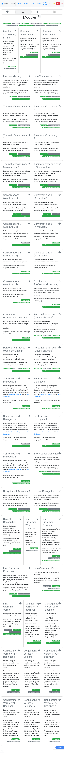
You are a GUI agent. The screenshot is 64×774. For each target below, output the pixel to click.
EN (58, 3)
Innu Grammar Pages (15, 394)
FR (62, 3)
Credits (33, 3)
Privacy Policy (45, 4)
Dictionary (26, 3)
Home (20, 3)
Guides (39, 3)
